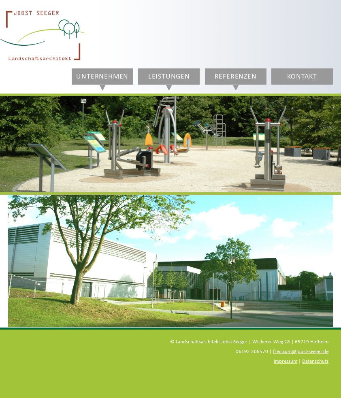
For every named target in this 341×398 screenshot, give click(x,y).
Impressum (285, 361)
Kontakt (302, 76)
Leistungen (169, 76)
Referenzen (236, 76)
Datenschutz (315, 361)
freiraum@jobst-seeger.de (300, 351)
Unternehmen (102, 76)
